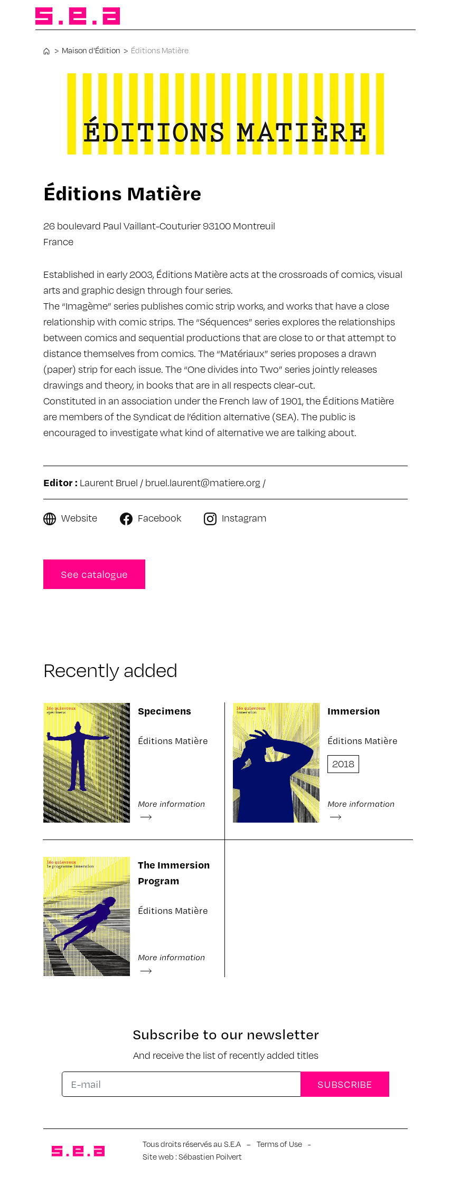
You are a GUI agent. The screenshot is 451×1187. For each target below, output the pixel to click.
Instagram (244, 517)
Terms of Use (279, 1143)
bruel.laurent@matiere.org (202, 482)
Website (79, 517)
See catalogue (94, 574)
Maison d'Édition (91, 50)
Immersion (353, 710)
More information (171, 809)
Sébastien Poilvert (210, 1156)
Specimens (164, 710)
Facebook (159, 517)
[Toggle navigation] (399, 17)
